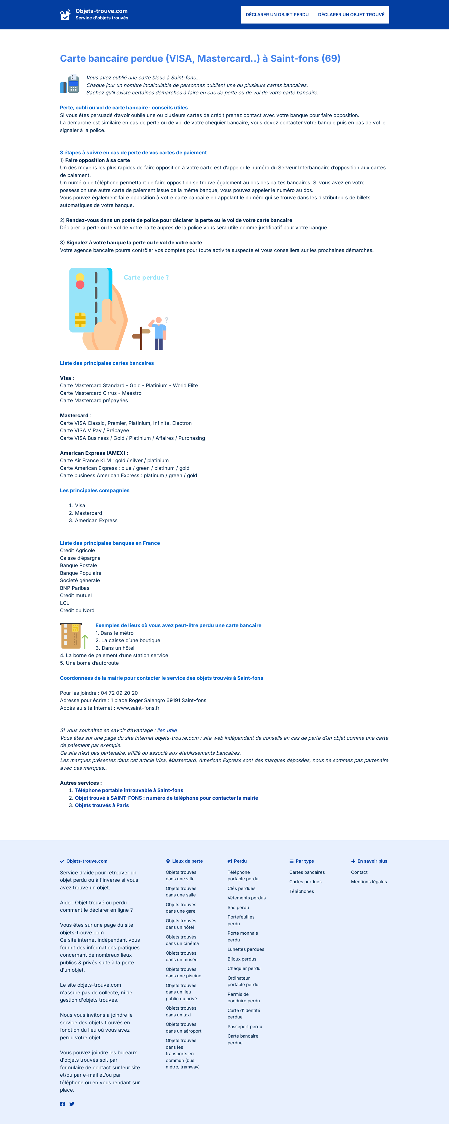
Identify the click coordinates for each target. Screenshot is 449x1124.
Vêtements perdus (247, 898)
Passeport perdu (245, 1026)
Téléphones (301, 891)
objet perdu (73, 880)
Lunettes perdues (246, 949)
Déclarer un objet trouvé (351, 14)
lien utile (167, 730)
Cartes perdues (305, 881)
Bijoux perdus (242, 959)
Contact (359, 872)
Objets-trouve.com (102, 11)
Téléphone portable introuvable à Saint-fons (129, 790)
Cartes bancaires (307, 872)
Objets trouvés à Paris (102, 805)
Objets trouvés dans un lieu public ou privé (181, 992)
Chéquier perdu (244, 968)
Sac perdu (238, 907)
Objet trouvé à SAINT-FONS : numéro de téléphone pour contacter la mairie (166, 798)
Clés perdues (242, 888)
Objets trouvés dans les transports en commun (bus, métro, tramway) (183, 1054)
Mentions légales (369, 881)
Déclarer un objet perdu (277, 14)
